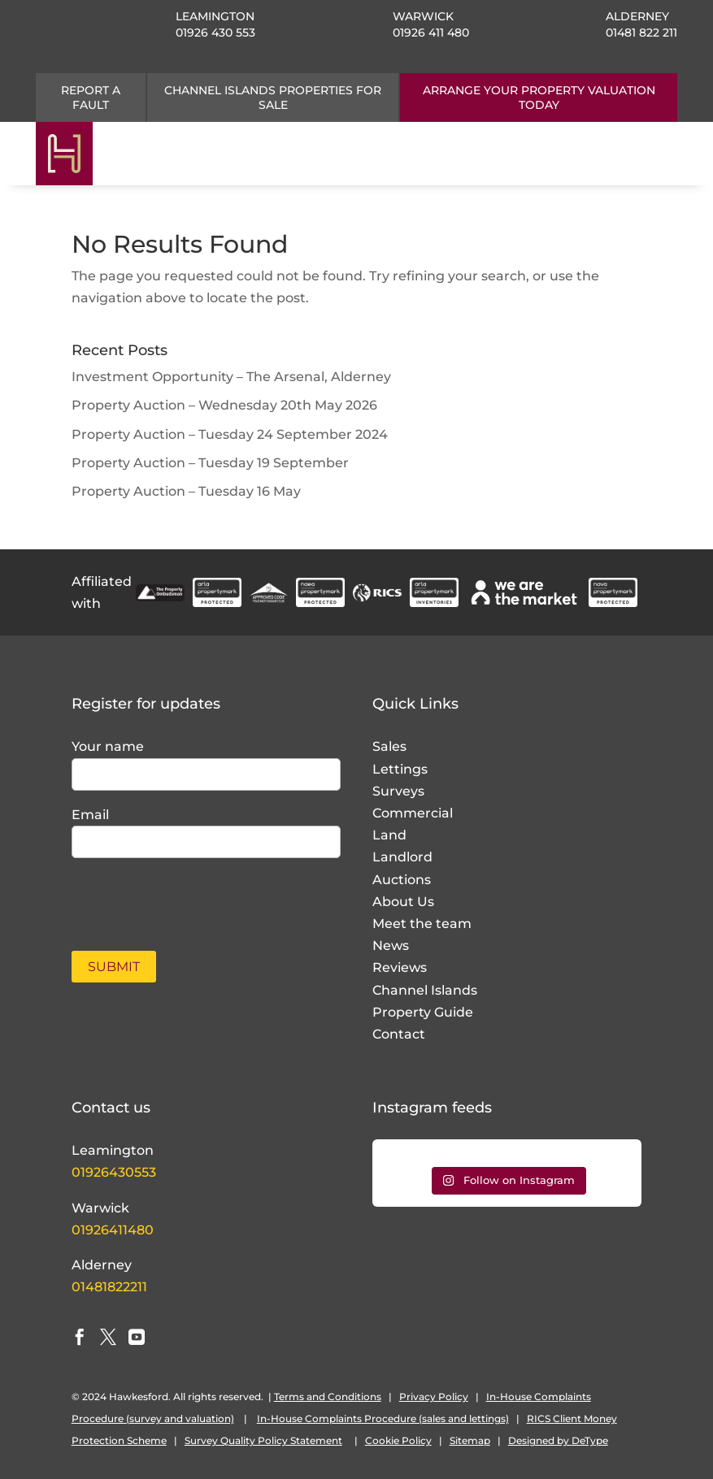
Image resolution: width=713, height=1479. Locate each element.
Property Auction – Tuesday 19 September (210, 463)
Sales (389, 746)
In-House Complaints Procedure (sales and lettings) (383, 1418)
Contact (398, 1034)
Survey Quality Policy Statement (263, 1440)
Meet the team (422, 923)
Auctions (401, 879)
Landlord (402, 857)
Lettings (400, 769)
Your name (108, 746)
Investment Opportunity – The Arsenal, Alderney (231, 376)
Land (389, 835)
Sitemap (470, 1440)
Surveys (398, 791)
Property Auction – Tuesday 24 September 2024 (230, 434)
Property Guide (422, 1012)
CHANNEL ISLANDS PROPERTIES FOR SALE (272, 97)
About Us (403, 901)
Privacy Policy (433, 1396)
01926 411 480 (431, 32)
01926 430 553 (215, 32)
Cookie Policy (398, 1440)
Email (90, 814)
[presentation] (167, 895)
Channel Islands (424, 990)
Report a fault (90, 97)
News (390, 945)
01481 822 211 (641, 32)
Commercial (412, 813)
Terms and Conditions (327, 1396)
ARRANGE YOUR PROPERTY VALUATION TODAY (539, 97)
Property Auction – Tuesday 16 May (186, 491)
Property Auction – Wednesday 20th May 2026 (224, 405)
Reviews (399, 967)
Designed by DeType (558, 1440)
